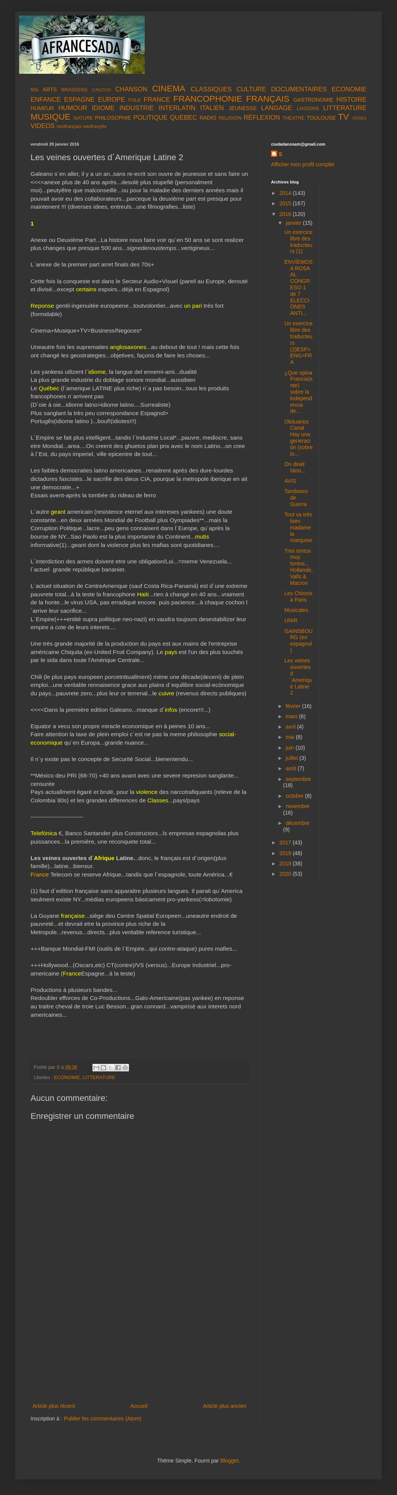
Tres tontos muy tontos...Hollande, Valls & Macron (298, 567)
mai (290, 737)
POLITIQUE (150, 117)
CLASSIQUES (211, 89)
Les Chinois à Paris (298, 596)
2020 (286, 874)
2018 (286, 853)
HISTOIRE (351, 99)
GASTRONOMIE (313, 100)
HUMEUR (42, 108)
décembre (297, 823)
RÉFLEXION (262, 117)
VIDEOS (43, 126)
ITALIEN (212, 108)
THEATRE (293, 118)
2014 (286, 193)
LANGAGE (276, 108)
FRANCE (157, 99)
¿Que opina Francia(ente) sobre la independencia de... (298, 392)
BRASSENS (74, 90)
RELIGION (230, 118)
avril (291, 727)
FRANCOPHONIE (207, 99)
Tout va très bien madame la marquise (298, 527)
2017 (286, 842)
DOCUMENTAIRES (299, 89)
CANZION (101, 90)
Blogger (229, 1461)
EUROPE (111, 99)
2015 (286, 203)
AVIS (290, 481)
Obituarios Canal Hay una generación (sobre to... (298, 438)
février (294, 706)
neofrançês (95, 126)
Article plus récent (53, 1406)
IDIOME (103, 108)
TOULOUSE (321, 118)
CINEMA (168, 88)
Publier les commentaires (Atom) (102, 1418)
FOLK (134, 100)
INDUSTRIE (136, 108)
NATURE (83, 118)
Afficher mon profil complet (302, 164)
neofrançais (68, 126)
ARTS (50, 89)
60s (34, 90)
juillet (292, 758)
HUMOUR (72, 108)
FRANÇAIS (267, 99)
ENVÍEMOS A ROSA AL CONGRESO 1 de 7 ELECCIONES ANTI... (298, 287)
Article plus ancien (224, 1406)
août (291, 768)
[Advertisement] (139, 1344)
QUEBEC (183, 117)
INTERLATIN (176, 108)
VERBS (359, 118)
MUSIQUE (51, 117)
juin (290, 748)
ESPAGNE (79, 99)
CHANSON (131, 89)
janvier (294, 223)
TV (343, 117)
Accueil (138, 1406)
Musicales (296, 610)
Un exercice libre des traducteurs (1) (298, 241)
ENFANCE (46, 99)
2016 (286, 214)
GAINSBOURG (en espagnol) (298, 640)
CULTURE (251, 89)
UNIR (290, 620)
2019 (286, 863)
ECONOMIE (349, 89)
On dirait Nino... (294, 467)
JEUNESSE (243, 108)
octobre (295, 796)
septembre (298, 779)
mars (292, 716)
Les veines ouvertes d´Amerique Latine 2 (298, 676)
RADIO (208, 118)
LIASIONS (308, 108)
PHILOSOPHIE (113, 118)
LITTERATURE (344, 108)
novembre (297, 806)
